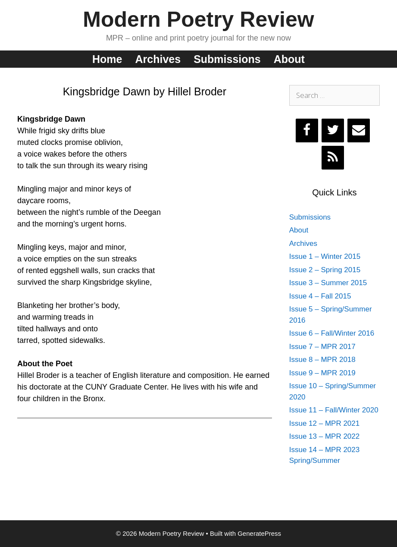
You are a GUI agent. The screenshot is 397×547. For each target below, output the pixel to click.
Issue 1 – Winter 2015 (324, 256)
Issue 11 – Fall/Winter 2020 (333, 410)
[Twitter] (333, 130)
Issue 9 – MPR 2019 (322, 373)
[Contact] (358, 130)
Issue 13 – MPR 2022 (324, 436)
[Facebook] (307, 130)
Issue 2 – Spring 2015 (324, 270)
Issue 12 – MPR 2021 (324, 423)
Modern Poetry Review (198, 19)
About (289, 59)
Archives (158, 59)
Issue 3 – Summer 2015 (328, 283)
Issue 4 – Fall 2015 (320, 296)
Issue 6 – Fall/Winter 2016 (331, 333)
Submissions (227, 59)
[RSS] (333, 158)
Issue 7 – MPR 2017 (322, 347)
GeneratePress (259, 533)
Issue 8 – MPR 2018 (322, 359)
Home (107, 59)
